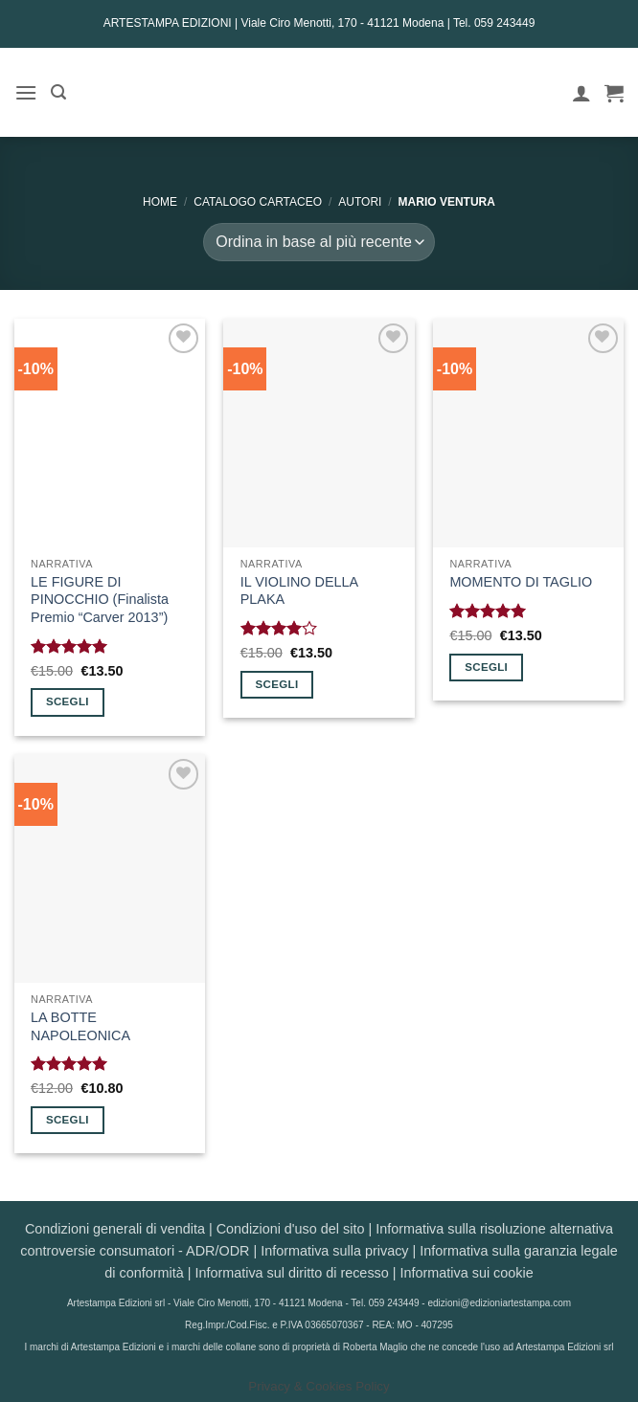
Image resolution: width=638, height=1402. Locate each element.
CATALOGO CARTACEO (258, 202)
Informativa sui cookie (467, 1272)
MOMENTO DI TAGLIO (520, 582)
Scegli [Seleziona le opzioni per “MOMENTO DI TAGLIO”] (486, 667)
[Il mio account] (581, 93)
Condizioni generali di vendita (115, 1228)
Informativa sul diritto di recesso (291, 1272)
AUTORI (359, 202)
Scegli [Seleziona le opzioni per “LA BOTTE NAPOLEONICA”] (67, 1119)
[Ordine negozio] (318, 242)
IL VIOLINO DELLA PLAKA (299, 591)
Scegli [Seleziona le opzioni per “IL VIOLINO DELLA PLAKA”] (277, 684)
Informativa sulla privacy (334, 1250)
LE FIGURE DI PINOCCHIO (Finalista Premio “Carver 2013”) (100, 599)
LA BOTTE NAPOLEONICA (80, 1026)
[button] (25, 92)
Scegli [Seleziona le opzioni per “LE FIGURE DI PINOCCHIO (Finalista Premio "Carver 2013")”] (67, 701)
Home (160, 202)
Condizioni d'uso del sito (290, 1228)
